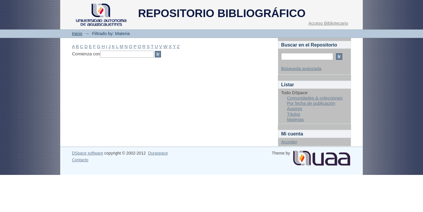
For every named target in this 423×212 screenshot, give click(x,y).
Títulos (293, 114)
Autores (294, 108)
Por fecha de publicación (311, 103)
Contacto (80, 160)
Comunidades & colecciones (315, 97)
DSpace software (87, 153)
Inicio (77, 33)
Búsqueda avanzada (301, 68)
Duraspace (158, 153)
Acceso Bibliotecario (328, 23)
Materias (295, 119)
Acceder (289, 141)
